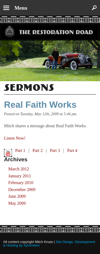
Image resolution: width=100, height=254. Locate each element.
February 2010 (20, 182)
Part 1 (20, 150)
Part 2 (37, 150)
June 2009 (17, 196)
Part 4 (72, 150)
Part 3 (55, 150)
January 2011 (19, 176)
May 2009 (17, 203)
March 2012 (18, 169)
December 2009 (21, 189)
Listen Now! (14, 138)
